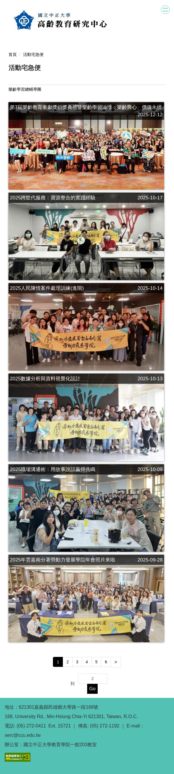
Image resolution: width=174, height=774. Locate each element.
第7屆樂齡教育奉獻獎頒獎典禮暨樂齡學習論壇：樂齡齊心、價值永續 (86, 107)
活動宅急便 (33, 54)
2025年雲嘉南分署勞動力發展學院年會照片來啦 (62, 560)
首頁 (12, 54)
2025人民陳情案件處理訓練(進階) (47, 288)
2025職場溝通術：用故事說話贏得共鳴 (52, 469)
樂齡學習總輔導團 (24, 89)
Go (92, 688)
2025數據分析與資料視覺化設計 (45, 378)
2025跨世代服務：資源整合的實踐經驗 (52, 198)
